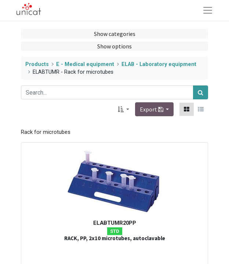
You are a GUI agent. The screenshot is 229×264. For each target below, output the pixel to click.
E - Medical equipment (85, 64)
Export (152, 109)
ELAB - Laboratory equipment (158, 64)
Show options (114, 46)
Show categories (114, 33)
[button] (123, 109)
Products (37, 64)
